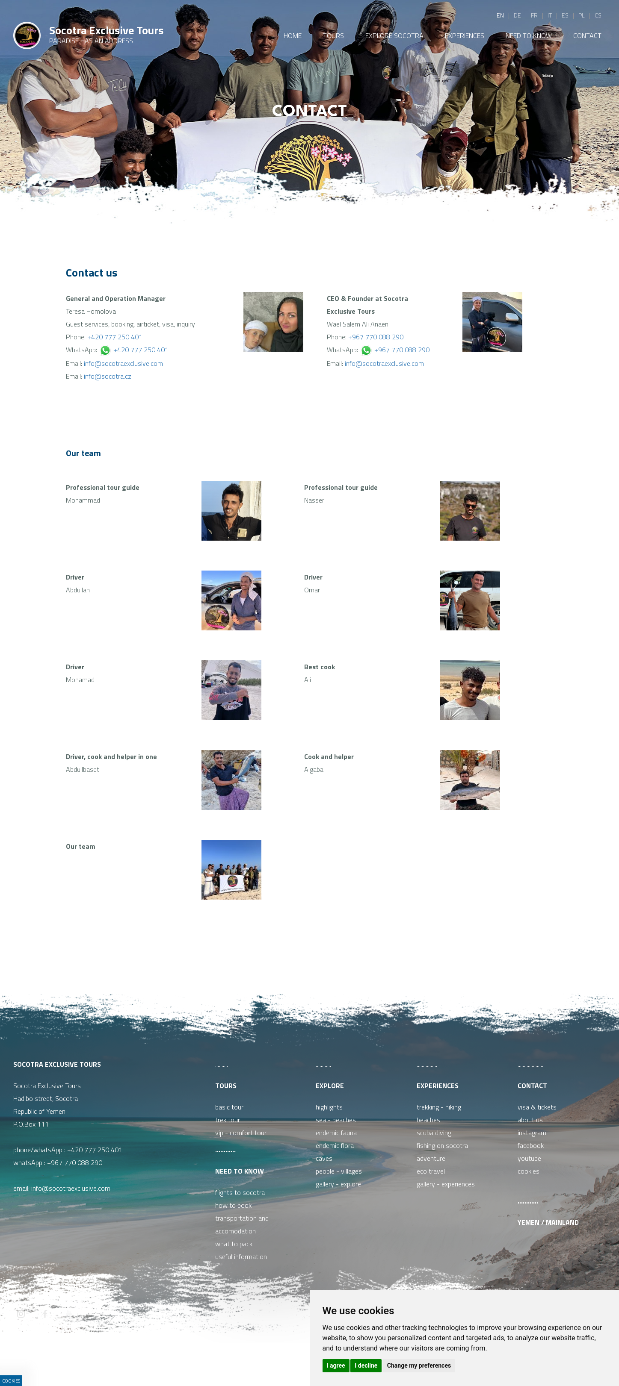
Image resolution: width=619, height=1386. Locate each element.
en (500, 15)
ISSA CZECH (243, 1362)
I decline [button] (366, 1365)
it (550, 15)
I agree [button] (336, 1365)
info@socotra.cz (107, 376)
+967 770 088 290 (375, 337)
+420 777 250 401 (114, 337)
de (517, 15)
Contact (532, 1085)
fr (534, 15)
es (565, 15)
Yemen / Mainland (548, 1222)
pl (581, 15)
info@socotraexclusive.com (123, 363)
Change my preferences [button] (419, 1365)
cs (598, 15)
